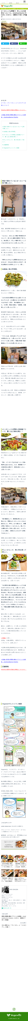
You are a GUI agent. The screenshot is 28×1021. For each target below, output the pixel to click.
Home (2, 8)
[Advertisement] (14, 85)
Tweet (6, 43)
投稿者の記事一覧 (7, 908)
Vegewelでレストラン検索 (10, 148)
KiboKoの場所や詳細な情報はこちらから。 (14, 110)
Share (15, 43)
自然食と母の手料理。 (9, 131)
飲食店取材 (4, 21)
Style (5, 8)
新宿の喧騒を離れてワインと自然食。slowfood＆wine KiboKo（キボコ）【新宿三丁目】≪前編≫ (14, 918)
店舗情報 (5, 144)
